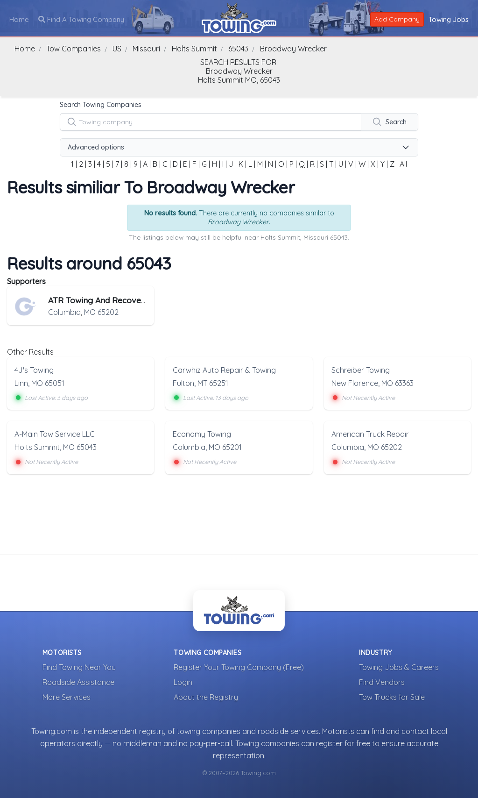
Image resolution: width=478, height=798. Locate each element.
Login (183, 681)
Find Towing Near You (79, 666)
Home (19, 18)
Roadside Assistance (78, 681)
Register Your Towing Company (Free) (239, 666)
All (403, 164)
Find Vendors (382, 681)
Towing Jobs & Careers (399, 666)
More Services (66, 696)
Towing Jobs (449, 18)
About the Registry (206, 696)
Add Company (397, 18)
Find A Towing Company (81, 18)
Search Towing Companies (100, 104)
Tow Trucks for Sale (392, 696)
